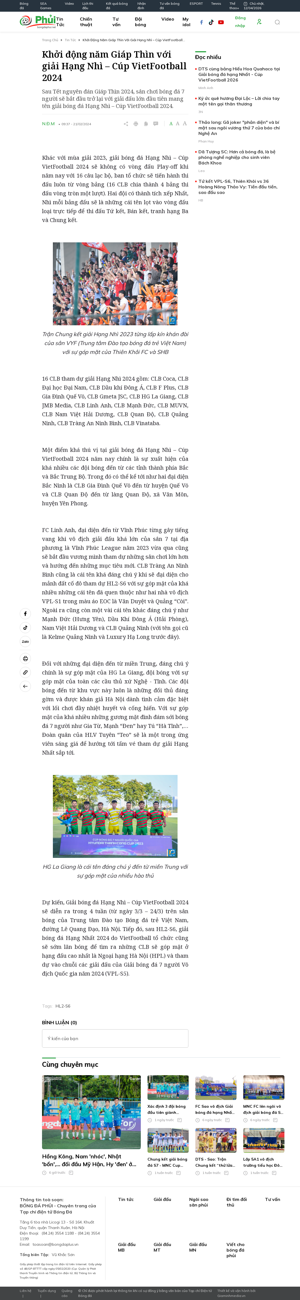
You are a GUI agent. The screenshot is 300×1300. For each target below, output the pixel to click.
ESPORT (196, 3)
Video (69, 3)
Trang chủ (50, 40)
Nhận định (141, 5)
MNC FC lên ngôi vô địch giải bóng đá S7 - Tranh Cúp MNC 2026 (263, 1110)
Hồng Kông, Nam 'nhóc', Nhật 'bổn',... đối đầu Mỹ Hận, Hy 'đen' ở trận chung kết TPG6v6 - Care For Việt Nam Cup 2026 (87, 1160)
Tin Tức (60, 21)
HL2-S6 (62, 1006)
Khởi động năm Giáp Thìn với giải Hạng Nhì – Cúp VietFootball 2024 (133, 40)
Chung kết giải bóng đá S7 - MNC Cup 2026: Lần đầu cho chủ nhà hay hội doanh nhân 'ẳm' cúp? (167, 1162)
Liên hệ (25, 1291)
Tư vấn (116, 21)
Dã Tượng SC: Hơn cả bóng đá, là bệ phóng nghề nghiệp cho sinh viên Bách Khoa (237, 157)
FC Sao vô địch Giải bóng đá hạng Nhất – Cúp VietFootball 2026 (214, 1110)
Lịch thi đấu (87, 5)
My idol (186, 21)
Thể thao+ (234, 5)
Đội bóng (140, 21)
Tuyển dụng (47, 1291)
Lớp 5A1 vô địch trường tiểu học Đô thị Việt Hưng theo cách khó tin (261, 1162)
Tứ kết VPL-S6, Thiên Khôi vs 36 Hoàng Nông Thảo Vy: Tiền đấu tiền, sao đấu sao (237, 186)
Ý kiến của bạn (63, 1038)
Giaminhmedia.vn (231, 1296)
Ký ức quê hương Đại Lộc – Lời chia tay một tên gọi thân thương (239, 101)
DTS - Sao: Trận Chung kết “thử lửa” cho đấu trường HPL (214, 1162)
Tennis (216, 3)
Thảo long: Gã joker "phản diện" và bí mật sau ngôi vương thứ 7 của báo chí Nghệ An (239, 127)
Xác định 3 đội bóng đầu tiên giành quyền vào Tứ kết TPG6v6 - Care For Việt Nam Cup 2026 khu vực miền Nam (166, 1110)
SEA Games (45, 5)
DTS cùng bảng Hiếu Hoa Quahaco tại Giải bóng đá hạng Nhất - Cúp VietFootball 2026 (239, 74)
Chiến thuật (86, 21)
